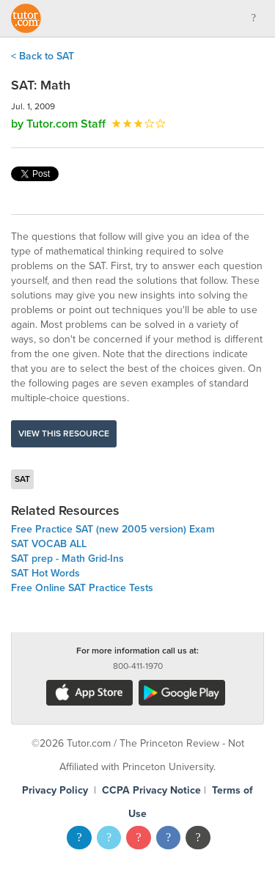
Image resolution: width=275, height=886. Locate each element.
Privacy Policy (55, 790)
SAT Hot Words (45, 573)
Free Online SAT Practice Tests (82, 588)
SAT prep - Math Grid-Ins (67, 558)
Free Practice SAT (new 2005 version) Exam (113, 529)
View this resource (63, 433)
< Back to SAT (42, 56)
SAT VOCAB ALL (49, 544)
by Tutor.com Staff (58, 124)
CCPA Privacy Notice (151, 790)
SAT (22, 479)
